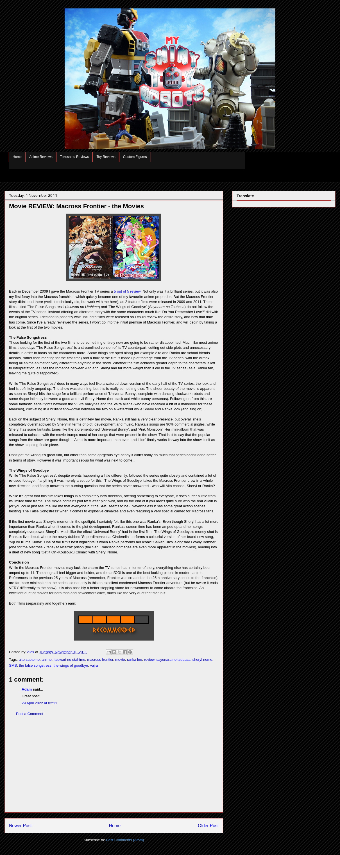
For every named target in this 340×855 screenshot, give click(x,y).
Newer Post (20, 825)
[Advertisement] (114, 768)
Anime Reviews (41, 157)
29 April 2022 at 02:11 (39, 703)
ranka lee (134, 659)
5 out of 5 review (127, 291)
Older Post (208, 825)
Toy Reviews (105, 157)
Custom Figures (135, 157)
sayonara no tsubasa (174, 659)
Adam (27, 689)
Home (17, 157)
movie (120, 659)
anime (46, 659)
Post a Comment (29, 714)
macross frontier (100, 659)
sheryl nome (202, 659)
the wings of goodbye (70, 665)
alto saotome (29, 659)
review (149, 659)
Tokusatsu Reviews (74, 157)
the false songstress (35, 665)
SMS (13, 665)
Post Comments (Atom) (125, 840)
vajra (94, 665)
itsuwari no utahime (69, 659)
